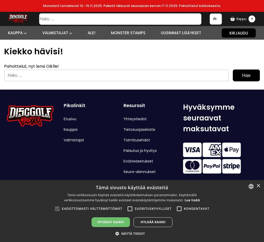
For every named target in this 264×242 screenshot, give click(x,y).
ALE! (91, 33)
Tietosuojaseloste (139, 129)
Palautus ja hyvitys (140, 150)
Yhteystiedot (135, 119)
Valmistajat (57, 33)
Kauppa (17, 33)
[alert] (132, 211)
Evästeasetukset (138, 161)
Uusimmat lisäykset (181, 33)
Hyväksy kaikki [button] (110, 222)
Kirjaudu (238, 33)
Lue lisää (192, 200)
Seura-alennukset (139, 171)
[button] (57, 209)
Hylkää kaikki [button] (153, 222)
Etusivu (70, 119)
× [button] (258, 186)
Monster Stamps (128, 33)
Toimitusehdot (136, 140)
